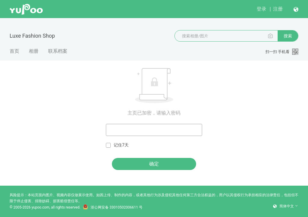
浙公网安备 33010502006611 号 (112, 207)
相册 (33, 51)
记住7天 (117, 145)
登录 (261, 9)
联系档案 (57, 51)
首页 (14, 51)
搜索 (288, 35)
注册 (278, 9)
